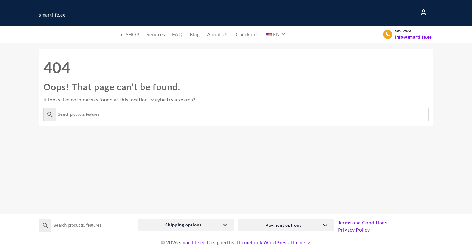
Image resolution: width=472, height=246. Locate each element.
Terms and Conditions (362, 222)
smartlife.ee (52, 14)
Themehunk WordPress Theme (271, 242)
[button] (186, 225)
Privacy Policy (354, 229)
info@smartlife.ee (413, 36)
